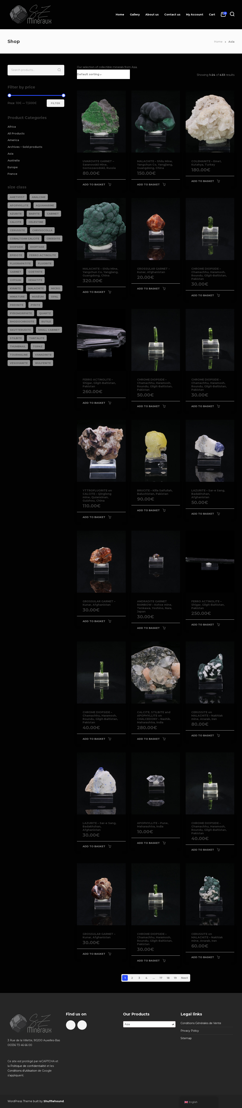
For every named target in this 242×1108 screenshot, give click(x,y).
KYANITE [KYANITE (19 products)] (15, 288)
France (12, 174)
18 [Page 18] (168, 978)
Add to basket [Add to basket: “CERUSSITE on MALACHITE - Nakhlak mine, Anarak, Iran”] (202, 735)
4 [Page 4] (146, 978)
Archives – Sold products (25, 147)
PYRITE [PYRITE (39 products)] (35, 304)
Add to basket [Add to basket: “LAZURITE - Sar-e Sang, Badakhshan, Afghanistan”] (202, 513)
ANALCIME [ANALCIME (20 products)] (39, 197)
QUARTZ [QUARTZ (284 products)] (45, 313)
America (13, 140)
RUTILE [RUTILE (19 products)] (46, 321)
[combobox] (149, 1024)
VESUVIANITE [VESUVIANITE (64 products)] (19, 362)
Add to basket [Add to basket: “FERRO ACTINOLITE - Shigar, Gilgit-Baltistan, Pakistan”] (94, 402)
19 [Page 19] (175, 978)
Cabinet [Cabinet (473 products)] (53, 213)
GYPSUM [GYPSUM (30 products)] (15, 280)
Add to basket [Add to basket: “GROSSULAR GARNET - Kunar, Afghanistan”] (148, 288)
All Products (16, 133)
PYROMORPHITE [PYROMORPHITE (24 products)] (21, 313)
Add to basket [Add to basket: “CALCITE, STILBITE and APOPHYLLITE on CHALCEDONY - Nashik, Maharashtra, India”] (148, 738)
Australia (14, 160)
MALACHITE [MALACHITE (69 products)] (36, 288)
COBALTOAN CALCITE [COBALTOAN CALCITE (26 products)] (24, 238)
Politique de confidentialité (28, 1066)
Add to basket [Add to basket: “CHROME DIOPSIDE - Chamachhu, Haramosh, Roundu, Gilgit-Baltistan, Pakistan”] (202, 295)
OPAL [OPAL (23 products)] (54, 296)
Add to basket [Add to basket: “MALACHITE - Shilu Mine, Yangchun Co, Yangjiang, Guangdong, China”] (148, 184)
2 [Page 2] (132, 978)
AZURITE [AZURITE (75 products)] (16, 213)
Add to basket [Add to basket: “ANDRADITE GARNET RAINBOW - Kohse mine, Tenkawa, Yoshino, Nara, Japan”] (148, 627)
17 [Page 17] (160, 978)
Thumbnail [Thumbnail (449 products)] (18, 346)
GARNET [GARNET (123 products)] (15, 271)
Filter (55, 103)
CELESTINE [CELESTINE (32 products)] (36, 221)
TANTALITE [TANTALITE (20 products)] (36, 338)
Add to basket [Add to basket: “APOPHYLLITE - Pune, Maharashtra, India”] (148, 842)
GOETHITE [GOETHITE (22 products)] (35, 271)
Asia (10, 153)
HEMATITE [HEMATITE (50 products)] (35, 280)
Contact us (172, 14)
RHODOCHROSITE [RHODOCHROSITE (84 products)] (22, 321)
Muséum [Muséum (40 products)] (38, 296)
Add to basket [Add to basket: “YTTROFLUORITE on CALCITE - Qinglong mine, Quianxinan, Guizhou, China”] (94, 517)
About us (152, 14)
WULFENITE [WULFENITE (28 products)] (43, 362)
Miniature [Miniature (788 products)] (17, 296)
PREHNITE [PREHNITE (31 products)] (16, 304)
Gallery (135, 14)
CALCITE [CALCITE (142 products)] (15, 221)
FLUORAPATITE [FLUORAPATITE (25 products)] (20, 263)
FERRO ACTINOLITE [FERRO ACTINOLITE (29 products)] (42, 255)
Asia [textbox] (149, 1024)
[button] (103, 74)
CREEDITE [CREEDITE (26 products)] (53, 238)
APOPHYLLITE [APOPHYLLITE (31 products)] (19, 205)
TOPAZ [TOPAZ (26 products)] (38, 346)
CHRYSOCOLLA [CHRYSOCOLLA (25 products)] (42, 230)
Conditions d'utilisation (22, 1070)
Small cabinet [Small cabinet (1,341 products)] (49, 329)
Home (120, 14)
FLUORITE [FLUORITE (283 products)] (45, 263)
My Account (194, 14)
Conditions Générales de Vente (201, 1023)
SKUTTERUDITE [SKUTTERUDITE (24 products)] (20, 329)
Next (184, 978)
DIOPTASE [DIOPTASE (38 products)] (37, 246)
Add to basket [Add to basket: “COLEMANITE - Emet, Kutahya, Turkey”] (202, 181)
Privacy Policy (190, 1030)
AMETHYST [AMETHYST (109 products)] (17, 197)
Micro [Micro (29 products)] (55, 288)
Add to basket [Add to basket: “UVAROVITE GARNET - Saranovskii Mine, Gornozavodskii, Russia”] (94, 184)
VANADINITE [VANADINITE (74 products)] (43, 354)
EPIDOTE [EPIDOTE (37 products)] (16, 255)
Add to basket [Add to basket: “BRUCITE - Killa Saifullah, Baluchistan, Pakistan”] (148, 510)
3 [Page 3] (139, 978)
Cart (212, 14)
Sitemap (186, 1038)
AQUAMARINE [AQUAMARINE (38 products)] (45, 205)
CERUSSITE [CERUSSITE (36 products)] (17, 230)
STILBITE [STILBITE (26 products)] (16, 338)
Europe (13, 167)
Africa (12, 126)
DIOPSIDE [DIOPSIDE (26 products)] (16, 246)
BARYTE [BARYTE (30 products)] (34, 213)
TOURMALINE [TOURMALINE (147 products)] (19, 354)
